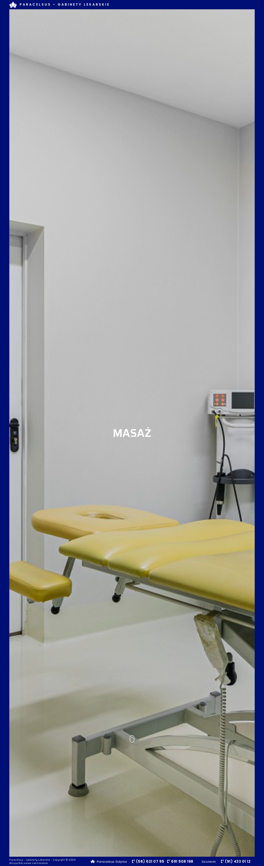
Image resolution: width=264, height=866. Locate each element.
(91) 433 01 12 (236, 861)
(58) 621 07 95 (148, 861)
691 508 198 (180, 861)
